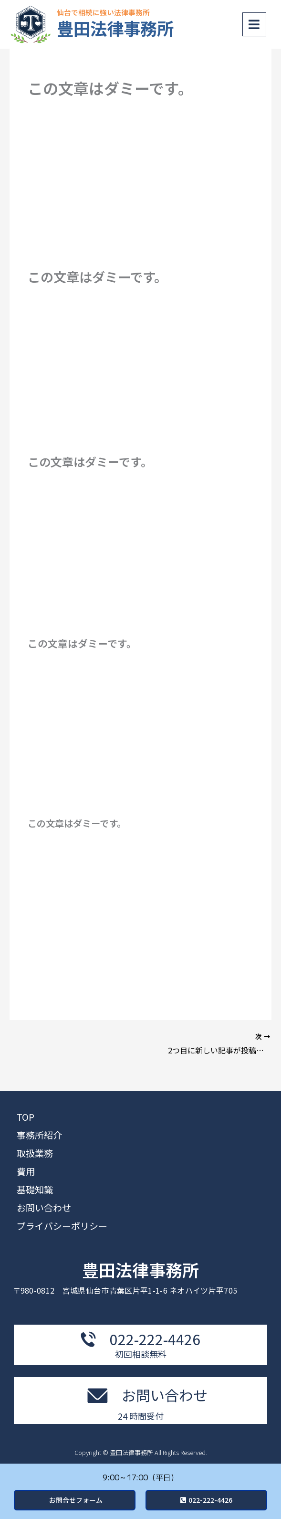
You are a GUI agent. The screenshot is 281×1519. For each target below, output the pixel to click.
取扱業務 (35, 1153)
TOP (25, 1116)
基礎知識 (35, 1189)
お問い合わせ (44, 1207)
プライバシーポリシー (62, 1225)
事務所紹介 (39, 1134)
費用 (26, 1171)
